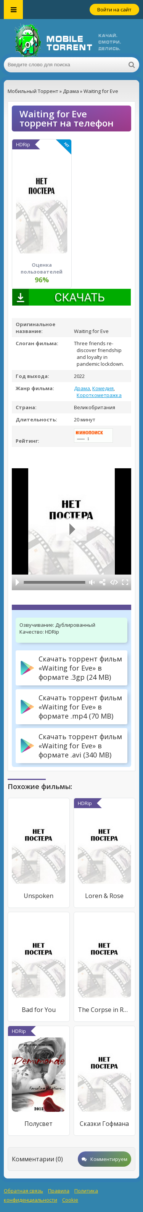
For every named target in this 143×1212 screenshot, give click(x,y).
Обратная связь (23, 1190)
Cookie (70, 1199)
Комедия (103, 388)
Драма (82, 388)
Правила (58, 1190)
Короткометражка (99, 395)
